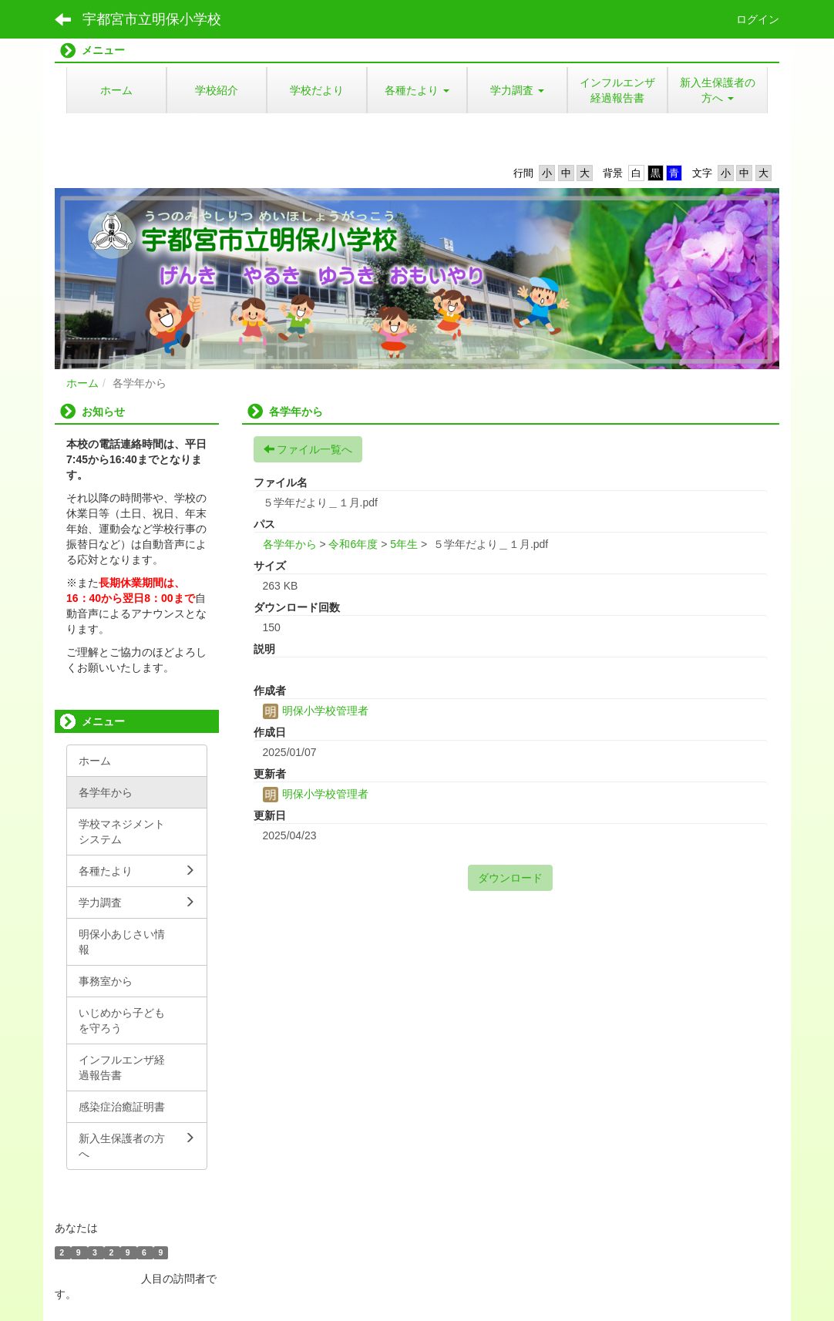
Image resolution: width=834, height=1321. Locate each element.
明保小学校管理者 (316, 710)
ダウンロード (510, 878)
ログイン (757, 19)
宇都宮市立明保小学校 (151, 19)
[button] (417, 90)
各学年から (290, 544)
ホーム (82, 383)
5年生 (404, 544)
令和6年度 (353, 544)
